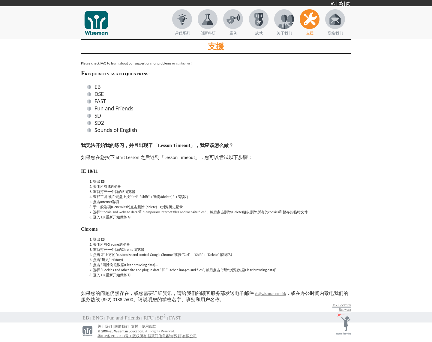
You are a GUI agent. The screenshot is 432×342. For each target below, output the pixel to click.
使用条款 (149, 326)
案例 (233, 33)
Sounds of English (115, 130)
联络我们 (335, 33)
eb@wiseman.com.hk (270, 294)
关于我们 (284, 33)
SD (97, 115)
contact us (183, 63)
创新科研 (208, 33)
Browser (345, 310)
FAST (100, 101)
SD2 (99, 122)
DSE (99, 94)
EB (97, 86)
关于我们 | (105, 326)
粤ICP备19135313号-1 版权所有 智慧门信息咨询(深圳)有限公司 (147, 336)
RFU (148, 318)
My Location (341, 305)
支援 (310, 33)
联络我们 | (122, 326)
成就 (259, 33)
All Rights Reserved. (160, 331)
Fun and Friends (113, 108)
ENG (97, 318)
